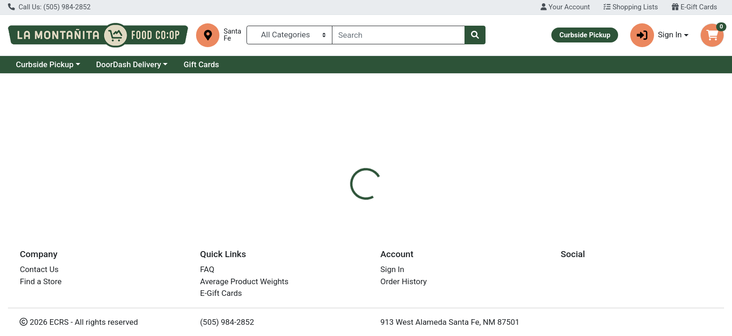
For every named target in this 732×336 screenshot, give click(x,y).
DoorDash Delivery (128, 64)
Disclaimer (375, 200)
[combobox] (398, 35)
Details (331, 200)
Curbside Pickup (45, 64)
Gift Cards (201, 64)
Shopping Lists (631, 7)
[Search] (398, 35)
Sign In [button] (656, 35)
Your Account (565, 7)
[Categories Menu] (289, 35)
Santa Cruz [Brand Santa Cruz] (422, 258)
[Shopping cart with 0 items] (712, 35)
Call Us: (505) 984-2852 (49, 7)
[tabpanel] (518, 257)
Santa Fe (232, 35)
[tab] (331, 199)
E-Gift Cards (694, 7)
